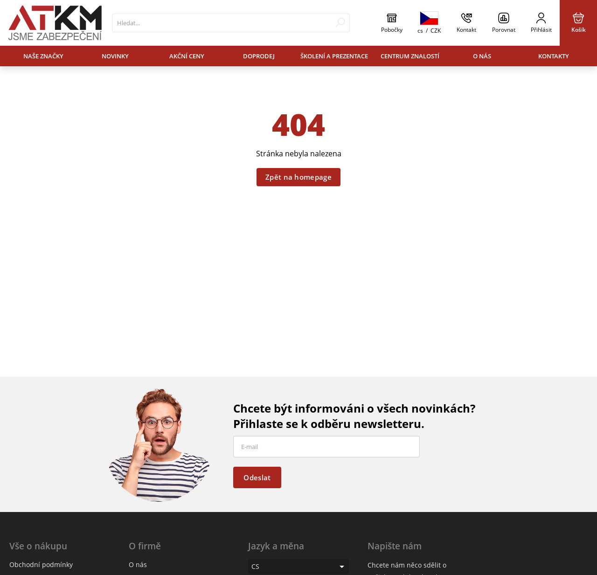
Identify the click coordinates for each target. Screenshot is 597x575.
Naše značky (43, 56)
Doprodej (259, 56)
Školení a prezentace (334, 56)
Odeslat (257, 477)
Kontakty (553, 56)
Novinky (115, 56)
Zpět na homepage (298, 177)
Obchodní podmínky (41, 564)
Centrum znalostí (410, 56)
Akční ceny (186, 56)
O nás (482, 56)
